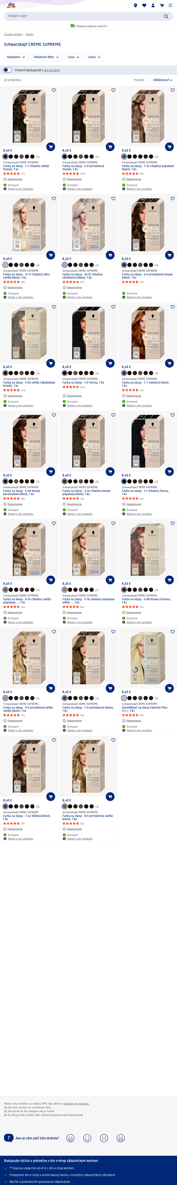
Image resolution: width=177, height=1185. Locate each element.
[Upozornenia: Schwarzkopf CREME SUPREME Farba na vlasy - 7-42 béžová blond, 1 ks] (12, 829)
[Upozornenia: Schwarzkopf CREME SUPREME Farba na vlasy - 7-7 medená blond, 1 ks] (131, 396)
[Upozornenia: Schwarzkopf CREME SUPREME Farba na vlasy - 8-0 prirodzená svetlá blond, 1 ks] (72, 829)
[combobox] (88, 16)
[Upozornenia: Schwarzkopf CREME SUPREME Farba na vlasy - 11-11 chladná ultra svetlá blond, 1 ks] (12, 288)
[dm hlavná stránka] (11, 5)
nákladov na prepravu (76, 1103)
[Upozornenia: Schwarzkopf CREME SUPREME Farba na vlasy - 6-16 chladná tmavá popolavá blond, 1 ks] (72, 504)
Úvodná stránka (13, 34)
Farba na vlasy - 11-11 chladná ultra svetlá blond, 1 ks (26, 276)
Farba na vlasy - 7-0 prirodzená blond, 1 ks (88, 709)
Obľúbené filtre (44, 57)
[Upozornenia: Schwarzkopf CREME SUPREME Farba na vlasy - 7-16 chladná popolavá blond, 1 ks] (131, 179)
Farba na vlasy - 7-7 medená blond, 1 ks (145, 384)
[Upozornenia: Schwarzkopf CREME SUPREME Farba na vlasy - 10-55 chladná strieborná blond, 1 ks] (72, 288)
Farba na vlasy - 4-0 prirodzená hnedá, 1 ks (83, 168)
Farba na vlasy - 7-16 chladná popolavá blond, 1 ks (148, 168)
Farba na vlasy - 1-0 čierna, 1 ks (83, 382)
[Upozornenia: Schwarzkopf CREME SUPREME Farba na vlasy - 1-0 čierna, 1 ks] (72, 396)
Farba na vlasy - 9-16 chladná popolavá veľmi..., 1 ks (88, 601)
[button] (170, 5)
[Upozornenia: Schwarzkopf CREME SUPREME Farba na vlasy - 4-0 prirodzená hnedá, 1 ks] (72, 179)
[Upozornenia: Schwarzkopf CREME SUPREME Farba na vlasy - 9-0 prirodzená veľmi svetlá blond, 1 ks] (12, 721)
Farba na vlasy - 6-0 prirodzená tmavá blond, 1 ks (147, 276)
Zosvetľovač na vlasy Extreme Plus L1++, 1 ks (144, 709)
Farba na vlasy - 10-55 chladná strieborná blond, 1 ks (82, 276)
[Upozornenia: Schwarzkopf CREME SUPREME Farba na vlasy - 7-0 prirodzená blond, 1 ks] (72, 721)
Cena (71, 57)
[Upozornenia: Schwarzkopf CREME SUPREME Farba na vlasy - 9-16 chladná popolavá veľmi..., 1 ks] (72, 612)
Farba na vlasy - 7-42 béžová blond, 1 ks (27, 818)
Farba (92, 57)
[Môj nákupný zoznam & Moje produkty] (144, 5)
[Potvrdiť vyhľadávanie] (166, 16)
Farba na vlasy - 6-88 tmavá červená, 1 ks (146, 601)
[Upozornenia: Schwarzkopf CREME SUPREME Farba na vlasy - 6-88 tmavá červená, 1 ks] (131, 612)
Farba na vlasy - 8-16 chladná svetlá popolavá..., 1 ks (27, 601)
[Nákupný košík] (161, 5)
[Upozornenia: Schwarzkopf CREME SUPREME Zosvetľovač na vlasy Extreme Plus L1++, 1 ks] (131, 721)
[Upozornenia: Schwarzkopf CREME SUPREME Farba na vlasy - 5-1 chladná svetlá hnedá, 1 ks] (12, 179)
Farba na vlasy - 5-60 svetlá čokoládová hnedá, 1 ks (29, 384)
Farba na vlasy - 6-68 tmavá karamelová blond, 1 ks (21, 493)
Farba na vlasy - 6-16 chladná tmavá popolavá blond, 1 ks (86, 493)
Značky (30, 34)
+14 (38, 156)
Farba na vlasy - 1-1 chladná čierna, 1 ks (145, 493)
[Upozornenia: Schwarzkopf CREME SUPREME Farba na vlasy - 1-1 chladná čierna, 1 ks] (131, 504)
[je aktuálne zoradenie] (160, 80)
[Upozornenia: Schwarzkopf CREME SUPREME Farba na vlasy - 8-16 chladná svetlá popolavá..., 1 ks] (12, 612)
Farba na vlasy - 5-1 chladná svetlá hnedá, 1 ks (26, 168)
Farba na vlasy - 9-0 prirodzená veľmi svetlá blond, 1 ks (28, 709)
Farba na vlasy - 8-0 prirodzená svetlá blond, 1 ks (87, 818)
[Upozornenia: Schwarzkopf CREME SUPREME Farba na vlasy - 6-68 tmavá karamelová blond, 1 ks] (12, 504)
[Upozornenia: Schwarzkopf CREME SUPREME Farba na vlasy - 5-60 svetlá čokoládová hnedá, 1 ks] (12, 396)
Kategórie (13, 57)
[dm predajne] (135, 5)
